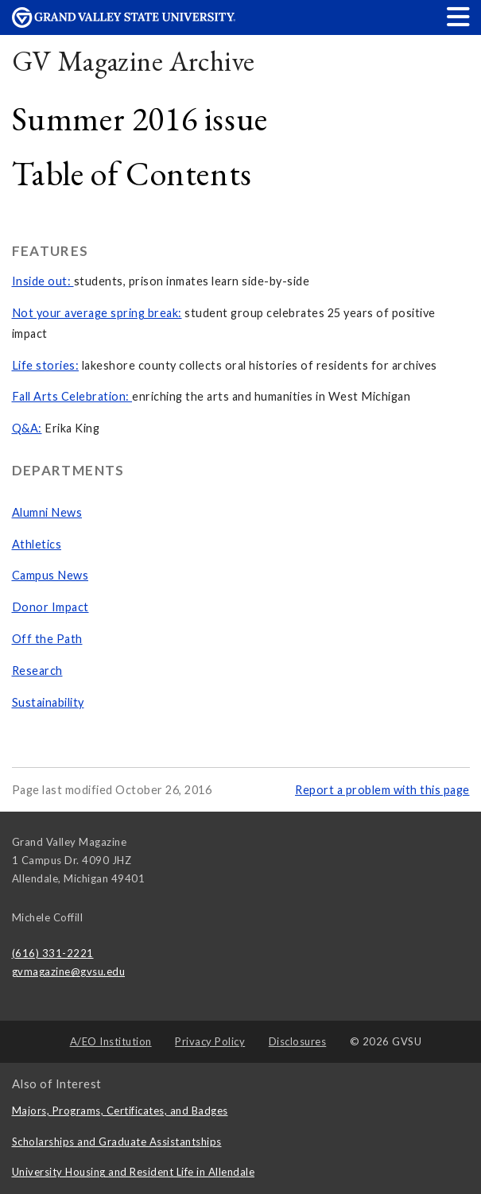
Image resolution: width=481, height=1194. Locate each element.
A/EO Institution (111, 1041)
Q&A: (27, 428)
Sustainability (48, 702)
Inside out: (43, 281)
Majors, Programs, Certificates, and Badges (120, 1110)
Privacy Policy (210, 1041)
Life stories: (46, 365)
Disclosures (298, 1041)
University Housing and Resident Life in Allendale (133, 1171)
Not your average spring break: (97, 313)
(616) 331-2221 (53, 953)
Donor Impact (50, 607)
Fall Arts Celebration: (72, 396)
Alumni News (47, 512)
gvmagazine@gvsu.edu (69, 971)
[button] (459, 16)
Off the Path (47, 638)
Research (37, 670)
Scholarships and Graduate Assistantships (117, 1141)
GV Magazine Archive (133, 61)
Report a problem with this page (382, 790)
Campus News (50, 575)
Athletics (37, 544)
